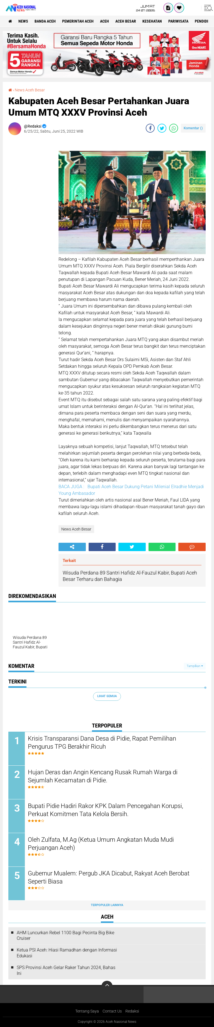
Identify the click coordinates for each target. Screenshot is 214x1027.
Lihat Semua (107, 696)
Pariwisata (178, 21)
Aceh (104, 21)
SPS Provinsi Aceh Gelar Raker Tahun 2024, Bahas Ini (66, 970)
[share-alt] (72, 547)
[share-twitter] (161, 128)
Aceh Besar (125, 21)
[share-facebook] (150, 128)
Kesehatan (152, 21)
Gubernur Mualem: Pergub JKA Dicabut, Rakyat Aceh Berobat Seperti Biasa (108, 877)
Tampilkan (195, 666)
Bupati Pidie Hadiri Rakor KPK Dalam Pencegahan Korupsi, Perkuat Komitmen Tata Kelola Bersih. (105, 809)
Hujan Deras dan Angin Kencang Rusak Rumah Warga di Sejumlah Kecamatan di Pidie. (102, 776)
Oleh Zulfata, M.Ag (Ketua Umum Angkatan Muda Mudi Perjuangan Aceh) (101, 843)
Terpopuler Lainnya (107, 905)
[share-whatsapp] (173, 128)
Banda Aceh (45, 21)
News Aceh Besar (30, 90)
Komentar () (193, 128)
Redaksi (132, 1011)
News (23, 21)
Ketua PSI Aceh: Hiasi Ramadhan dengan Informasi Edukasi (67, 952)
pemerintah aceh (78, 21)
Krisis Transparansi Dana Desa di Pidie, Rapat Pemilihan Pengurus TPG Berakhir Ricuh (102, 742)
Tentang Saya (87, 1011)
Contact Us (112, 1011)
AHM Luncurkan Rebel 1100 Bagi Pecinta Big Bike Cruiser (65, 935)
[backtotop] (107, 986)
